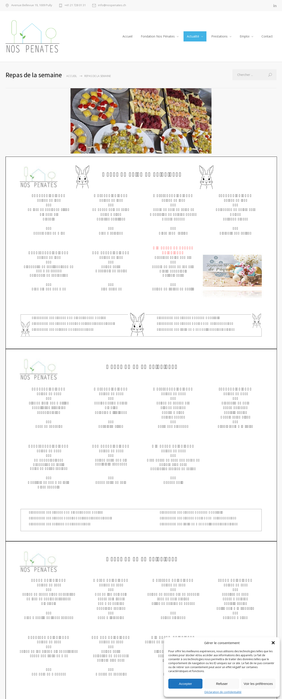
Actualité (193, 36)
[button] (273, 643)
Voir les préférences (258, 684)
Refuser (222, 684)
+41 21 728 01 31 (75, 5)
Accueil (127, 36)
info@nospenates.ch (112, 5)
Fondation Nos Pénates (158, 36)
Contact (267, 36)
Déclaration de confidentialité (222, 692)
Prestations (219, 36)
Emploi (244, 36)
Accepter (185, 684)
